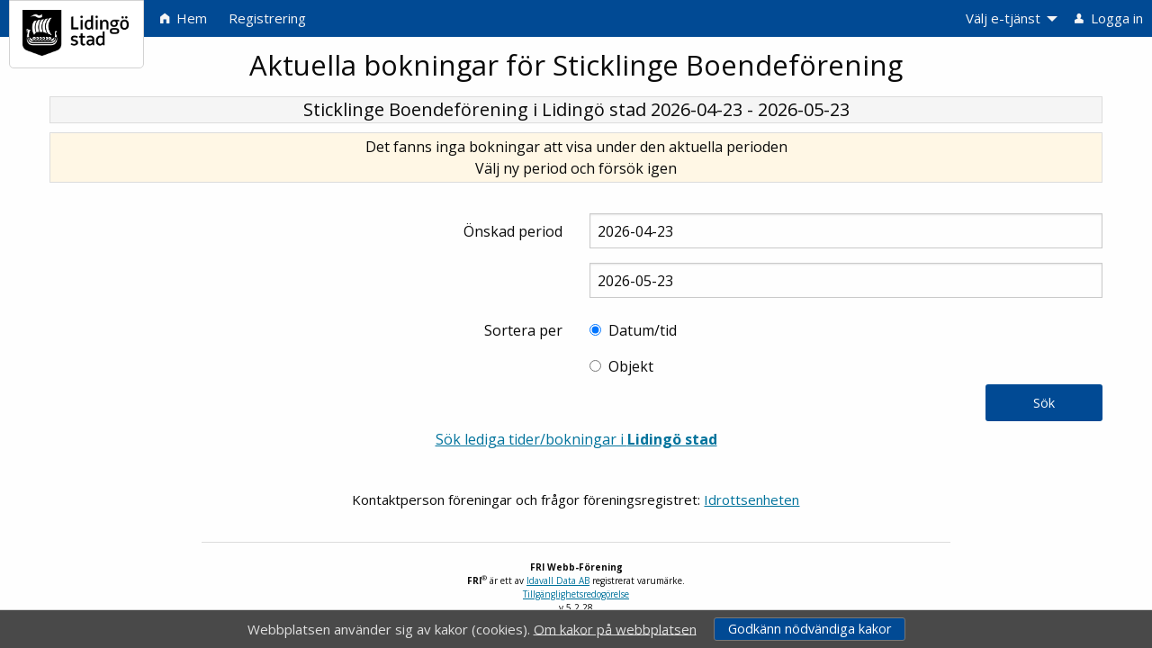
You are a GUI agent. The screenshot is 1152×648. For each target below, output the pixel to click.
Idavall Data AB (558, 580)
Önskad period (513, 231)
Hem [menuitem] (183, 18)
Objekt (630, 366)
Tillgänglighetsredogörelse (576, 594)
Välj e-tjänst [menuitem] (1003, 18)
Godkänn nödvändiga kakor (809, 628)
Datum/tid (642, 330)
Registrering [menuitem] (267, 18)
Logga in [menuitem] (1109, 18)
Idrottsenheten (751, 499)
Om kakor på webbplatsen (615, 628)
